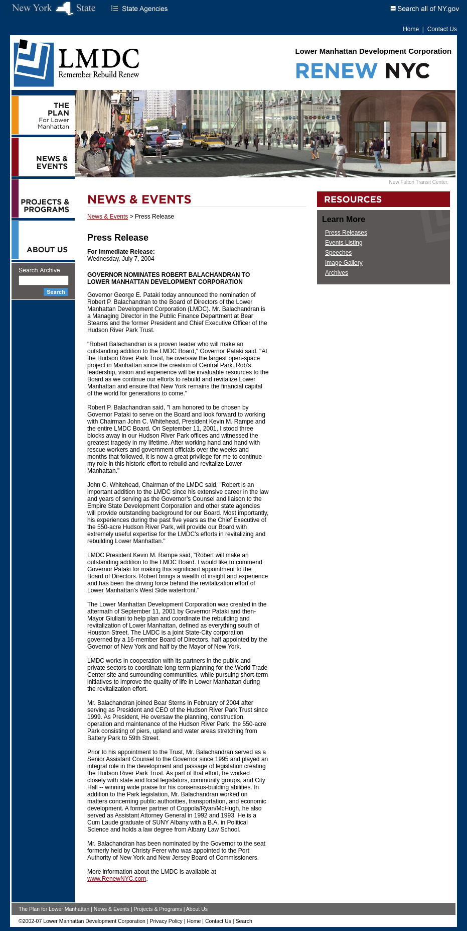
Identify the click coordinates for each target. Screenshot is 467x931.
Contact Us (442, 29)
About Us (197, 909)
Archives (336, 272)
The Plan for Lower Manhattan (54, 909)
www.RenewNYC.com (116, 878)
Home (411, 29)
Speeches (338, 252)
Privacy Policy (165, 921)
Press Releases (346, 232)
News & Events (107, 216)
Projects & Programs (158, 909)
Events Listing (344, 242)
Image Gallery (344, 262)
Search (243, 921)
